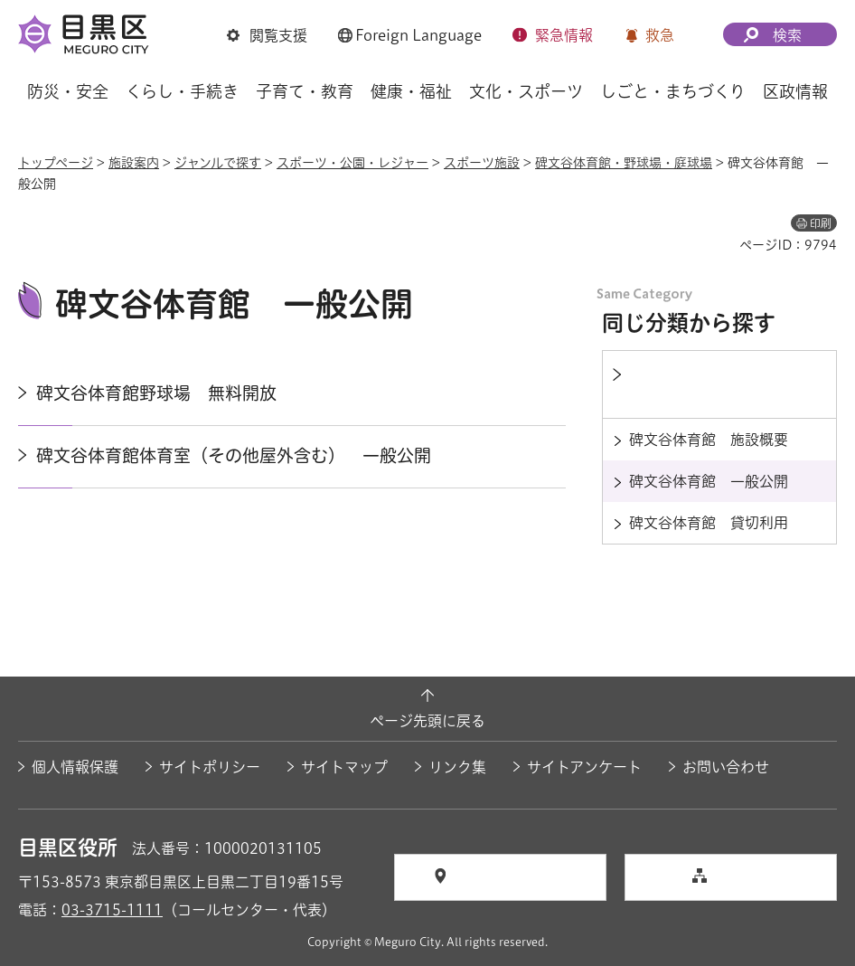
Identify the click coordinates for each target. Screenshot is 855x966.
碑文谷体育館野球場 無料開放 (156, 393)
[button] (267, 36)
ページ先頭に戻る (427, 721)
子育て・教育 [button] (304, 91)
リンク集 (457, 767)
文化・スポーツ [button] (526, 91)
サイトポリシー (209, 767)
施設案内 (133, 162)
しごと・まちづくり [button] (673, 91)
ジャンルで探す (217, 162)
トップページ (55, 162)
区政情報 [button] (795, 91)
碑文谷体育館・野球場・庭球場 (623, 162)
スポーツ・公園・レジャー (352, 162)
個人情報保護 (75, 767)
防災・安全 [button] (67, 91)
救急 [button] (659, 35)
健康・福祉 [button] (411, 91)
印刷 (821, 223)
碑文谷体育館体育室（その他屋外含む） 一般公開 (233, 455)
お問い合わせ (725, 767)
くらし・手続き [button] (182, 91)
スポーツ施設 (482, 162)
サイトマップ (344, 767)
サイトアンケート (584, 767)
